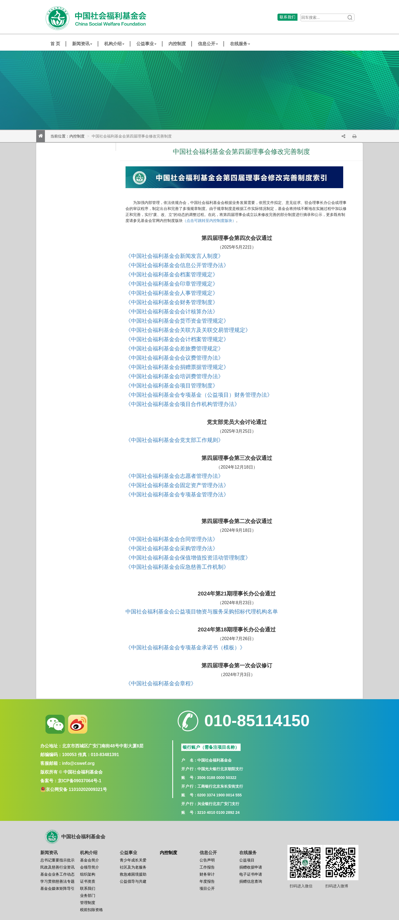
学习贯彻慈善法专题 (57, 881)
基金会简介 (89, 860)
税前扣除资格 (91, 909)
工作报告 (207, 867)
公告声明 (207, 860)
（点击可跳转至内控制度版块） (209, 220)
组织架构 (87, 874)
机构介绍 (114, 43)
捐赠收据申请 (250, 867)
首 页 (55, 43)
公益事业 (146, 43)
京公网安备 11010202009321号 (76, 789)
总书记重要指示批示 (57, 860)
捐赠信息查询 (250, 881)
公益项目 (246, 860)
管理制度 (87, 902)
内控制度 (177, 43)
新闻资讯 (82, 43)
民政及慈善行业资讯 (57, 867)
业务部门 (87, 895)
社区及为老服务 (133, 867)
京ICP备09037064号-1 (79, 780)
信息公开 (208, 43)
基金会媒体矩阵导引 (57, 888)
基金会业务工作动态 (57, 874)
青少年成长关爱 (133, 860)
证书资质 (87, 881)
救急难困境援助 (133, 874)
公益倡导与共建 (133, 881)
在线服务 (240, 43)
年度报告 (207, 881)
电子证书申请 (250, 874)
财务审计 (207, 874)
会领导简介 (89, 867)
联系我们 (87, 888)
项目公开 (207, 888)
